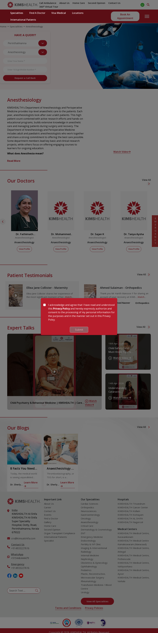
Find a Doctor (37, 13)
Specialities (16, 13)
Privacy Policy (61, 308)
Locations (77, 13)
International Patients (23, 19)
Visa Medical (58, 13)
